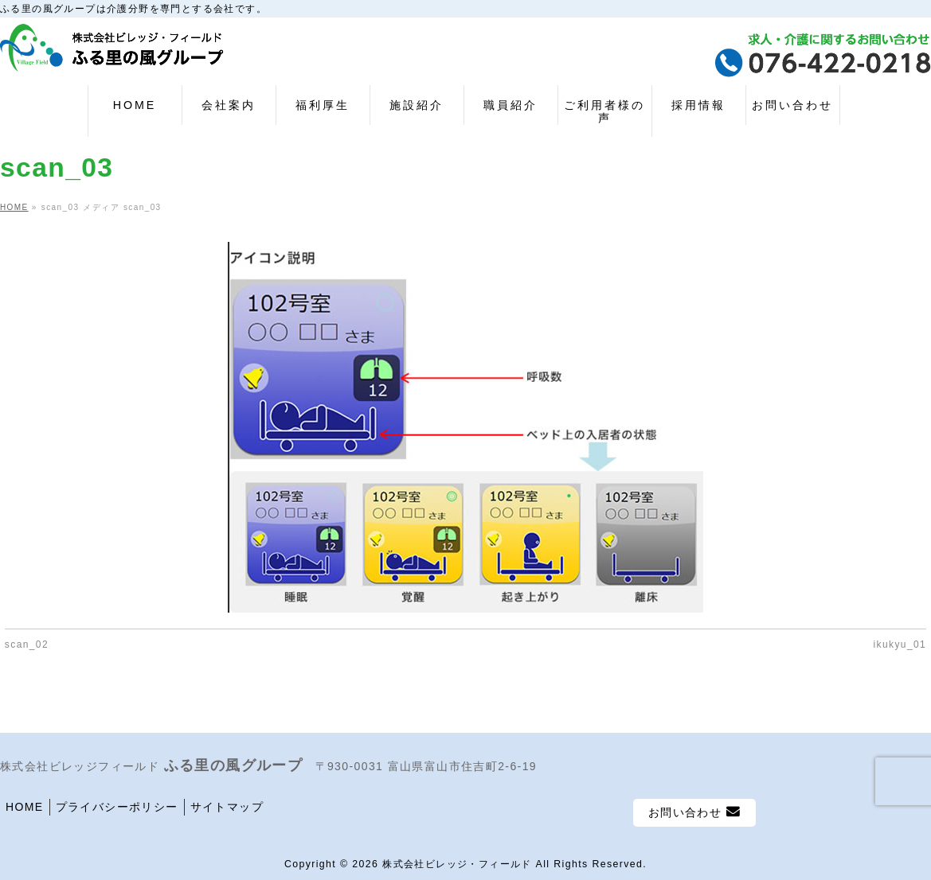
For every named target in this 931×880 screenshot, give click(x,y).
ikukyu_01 (900, 644)
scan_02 (27, 644)
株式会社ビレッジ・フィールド (457, 864)
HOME (25, 806)
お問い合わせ (694, 812)
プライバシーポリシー (117, 806)
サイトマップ (227, 806)
